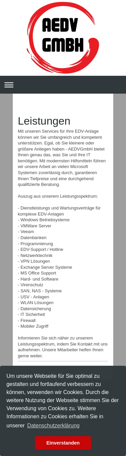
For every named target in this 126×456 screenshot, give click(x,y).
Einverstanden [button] (63, 443)
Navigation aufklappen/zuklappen (63, 84)
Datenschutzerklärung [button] (53, 425)
